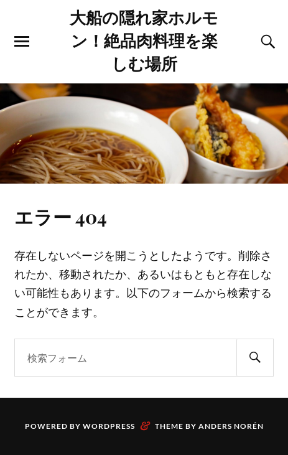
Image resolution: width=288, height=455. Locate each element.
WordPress (109, 426)
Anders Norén (231, 426)
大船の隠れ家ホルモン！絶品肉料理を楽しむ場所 (144, 39)
